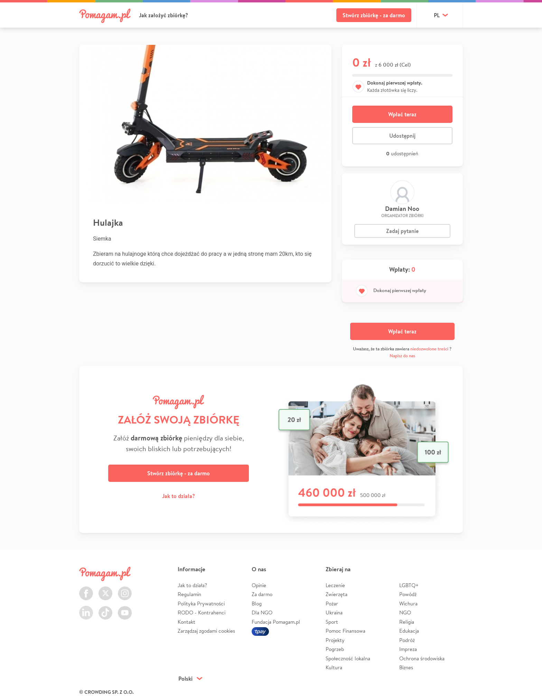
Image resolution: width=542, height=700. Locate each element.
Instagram (125, 589)
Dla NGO (262, 612)
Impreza (408, 649)
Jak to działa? (178, 496)
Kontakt (186, 622)
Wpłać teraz (402, 114)
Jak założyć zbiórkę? (163, 15)
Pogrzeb (335, 649)
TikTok (105, 609)
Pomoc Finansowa (345, 631)
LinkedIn (86, 609)
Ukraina (334, 612)
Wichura (408, 603)
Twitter (105, 589)
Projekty (335, 640)
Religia (406, 622)
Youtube (125, 609)
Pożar (332, 603)
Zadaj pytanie (402, 231)
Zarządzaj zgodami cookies (206, 631)
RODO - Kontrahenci (201, 612)
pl (437, 15)
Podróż (407, 640)
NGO (405, 612)
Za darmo (262, 594)
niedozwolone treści (429, 349)
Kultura (334, 667)
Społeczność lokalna (348, 658)
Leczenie (335, 585)
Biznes (406, 667)
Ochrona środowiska (422, 658)
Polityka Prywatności (201, 603)
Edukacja (409, 631)
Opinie (259, 585)
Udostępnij (402, 135)
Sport (332, 622)
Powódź (408, 594)
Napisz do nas (402, 356)
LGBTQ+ (409, 585)
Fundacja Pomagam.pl (276, 622)
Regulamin (189, 594)
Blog (257, 603)
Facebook (86, 589)
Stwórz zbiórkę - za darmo (374, 15)
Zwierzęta (336, 594)
